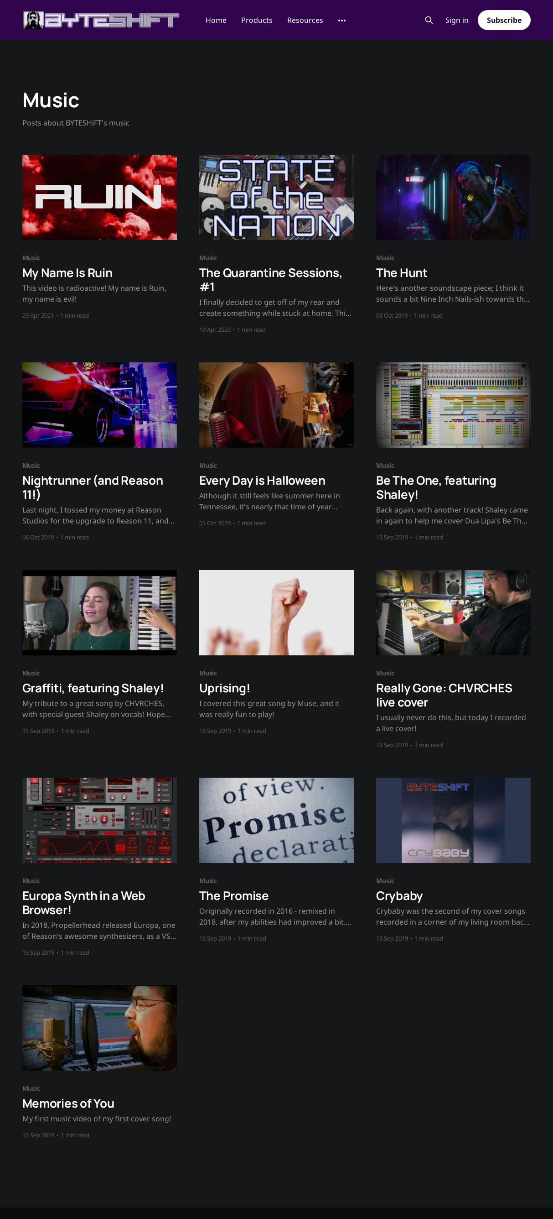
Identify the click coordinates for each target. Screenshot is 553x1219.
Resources (305, 20)
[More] (342, 20)
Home (216, 20)
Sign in (457, 20)
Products (257, 20)
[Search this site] (429, 20)
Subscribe (504, 20)
